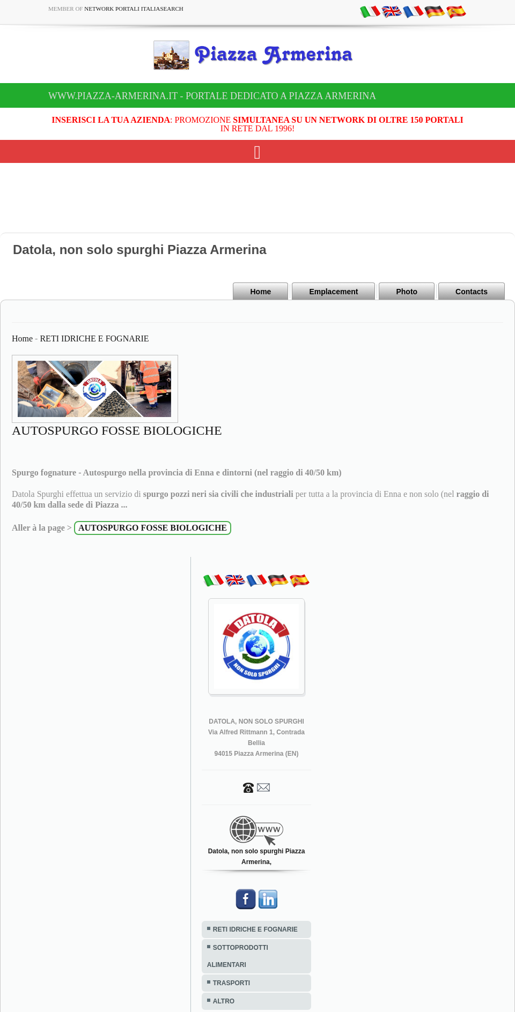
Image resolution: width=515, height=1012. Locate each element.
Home (260, 291)
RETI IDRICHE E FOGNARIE (94, 338)
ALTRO (223, 1001)
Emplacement (333, 291)
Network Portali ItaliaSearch (133, 8)
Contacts (471, 291)
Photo (406, 291)
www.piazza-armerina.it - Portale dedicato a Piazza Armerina (212, 96)
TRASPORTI (231, 983)
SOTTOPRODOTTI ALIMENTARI (237, 956)
